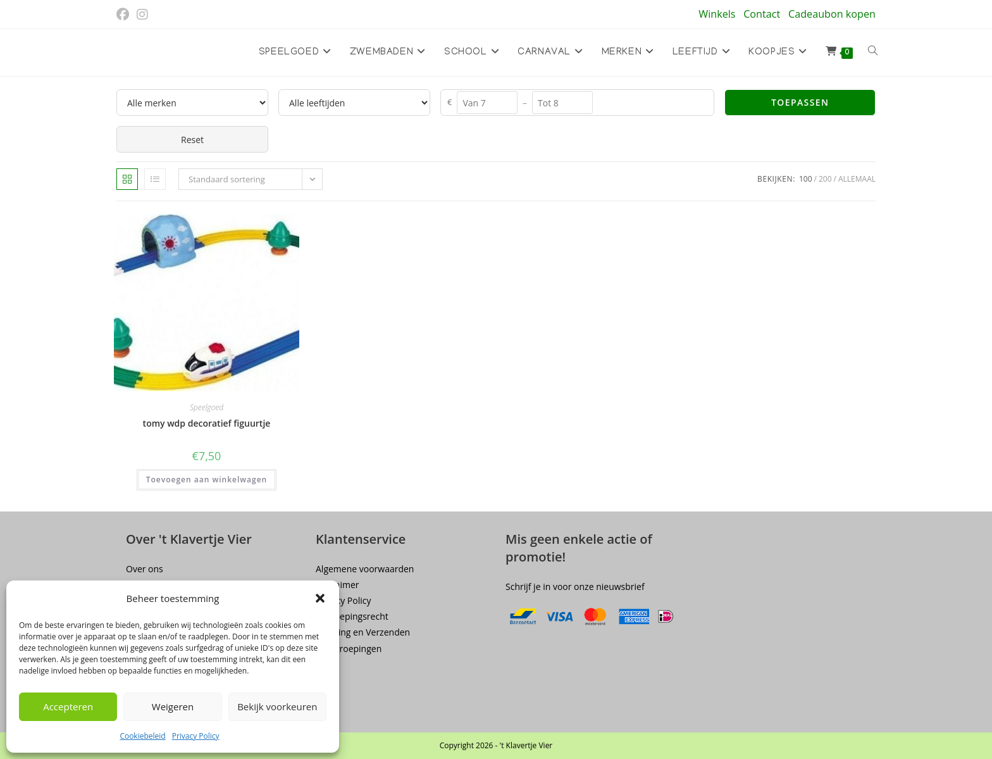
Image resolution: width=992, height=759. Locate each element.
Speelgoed (206, 407)
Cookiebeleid (142, 736)
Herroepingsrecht (352, 616)
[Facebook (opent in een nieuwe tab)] (124, 14)
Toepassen (800, 102)
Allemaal (857, 178)
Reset (192, 140)
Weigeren (173, 706)
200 (825, 178)
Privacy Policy (196, 736)
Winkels (716, 14)
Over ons (144, 569)
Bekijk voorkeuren (277, 706)
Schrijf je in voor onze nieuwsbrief (575, 586)
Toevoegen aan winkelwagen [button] (206, 479)
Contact (761, 14)
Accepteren (68, 706)
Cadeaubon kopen (832, 14)
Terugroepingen (348, 649)
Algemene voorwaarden (365, 569)
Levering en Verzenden (363, 632)
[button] (320, 598)
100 (805, 178)
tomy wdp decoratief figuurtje (207, 423)
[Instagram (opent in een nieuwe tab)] (142, 14)
